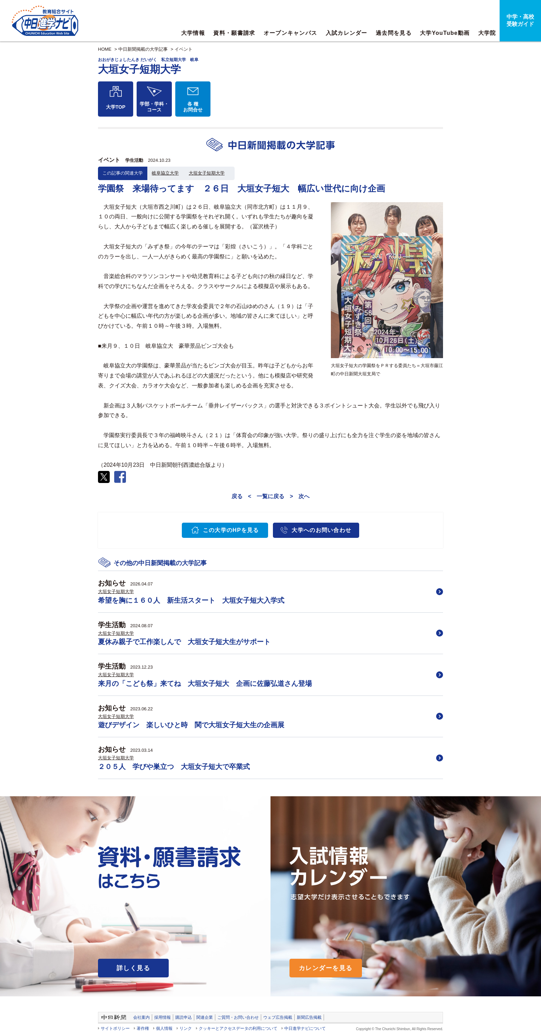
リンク (185, 1028)
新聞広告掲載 (309, 1017)
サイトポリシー (115, 1028)
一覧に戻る (270, 496)
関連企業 (204, 1017)
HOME (104, 49)
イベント (184, 49)
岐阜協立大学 (165, 173)
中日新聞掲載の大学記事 (143, 49)
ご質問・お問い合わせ (238, 1017)
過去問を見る (394, 33)
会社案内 (141, 1017)
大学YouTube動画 (445, 33)
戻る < (241, 496)
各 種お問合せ (193, 106)
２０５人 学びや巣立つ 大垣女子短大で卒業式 (174, 766)
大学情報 (193, 33)
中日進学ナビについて (305, 1028)
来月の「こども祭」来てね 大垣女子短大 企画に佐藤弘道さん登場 (205, 683)
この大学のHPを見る (231, 530)
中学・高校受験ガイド (520, 20)
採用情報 (162, 1017)
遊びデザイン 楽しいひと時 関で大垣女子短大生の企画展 (191, 725)
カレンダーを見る (326, 968)
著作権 (143, 1028)
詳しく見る (133, 968)
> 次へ (299, 496)
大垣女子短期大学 (207, 173)
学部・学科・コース (154, 106)
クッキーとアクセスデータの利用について (238, 1028)
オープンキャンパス (290, 33)
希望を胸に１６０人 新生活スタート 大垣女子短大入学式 (191, 600)
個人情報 (164, 1028)
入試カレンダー (346, 33)
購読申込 (183, 1017)
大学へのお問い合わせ (321, 530)
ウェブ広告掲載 (277, 1017)
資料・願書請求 (234, 33)
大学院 (487, 33)
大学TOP (116, 107)
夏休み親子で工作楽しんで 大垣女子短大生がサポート (184, 641)
